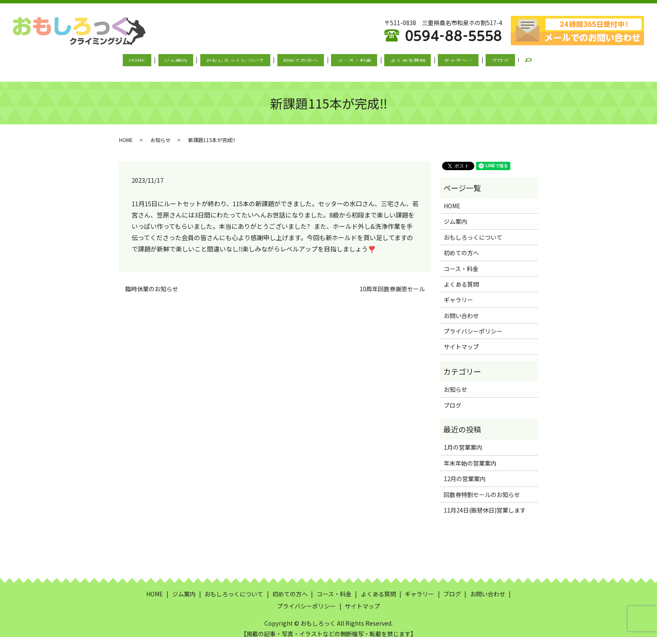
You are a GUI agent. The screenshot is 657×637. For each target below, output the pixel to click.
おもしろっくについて (245, 60)
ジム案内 (192, 60)
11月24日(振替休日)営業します (485, 502)
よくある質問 (397, 60)
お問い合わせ (461, 307)
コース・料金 (350, 60)
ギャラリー (441, 60)
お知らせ (160, 131)
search (506, 60)
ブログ (476, 60)
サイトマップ (461, 338)
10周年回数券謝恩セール (392, 281)
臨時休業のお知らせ (151, 281)
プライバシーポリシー (473, 323)
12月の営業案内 (465, 470)
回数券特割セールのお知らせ (482, 486)
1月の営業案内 (463, 439)
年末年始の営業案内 (470, 455)
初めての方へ (303, 60)
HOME (160, 60)
